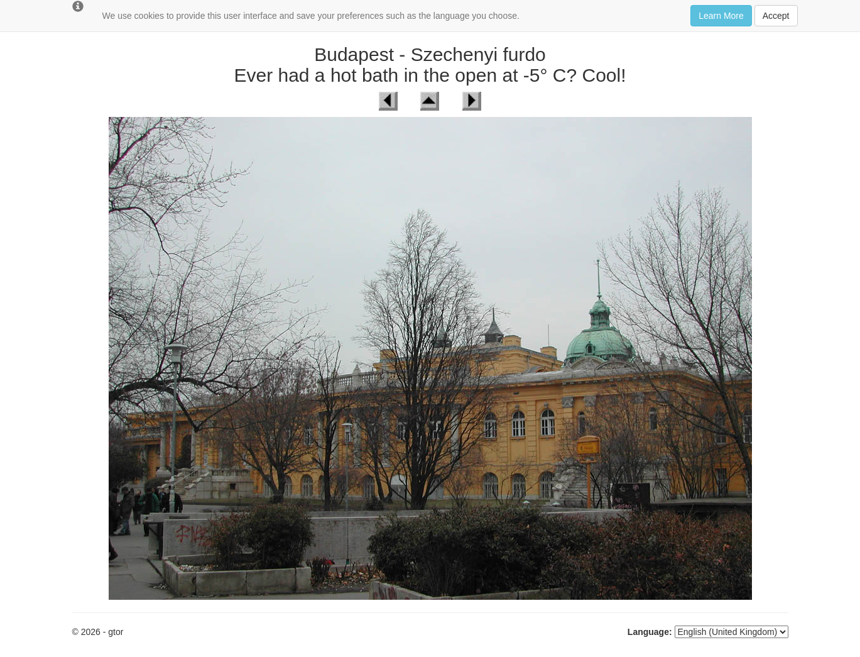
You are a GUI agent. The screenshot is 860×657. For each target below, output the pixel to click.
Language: (650, 632)
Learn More (721, 16)
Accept (776, 16)
